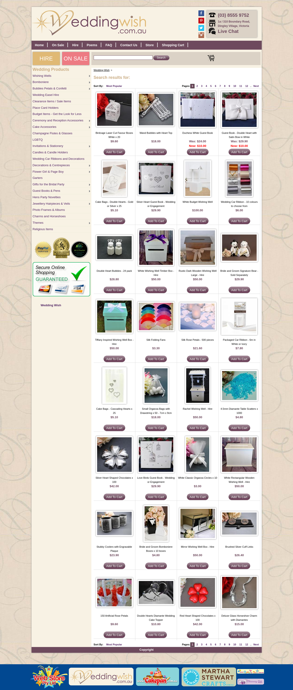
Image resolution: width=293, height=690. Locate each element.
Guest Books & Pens (46, 190)
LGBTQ (38, 139)
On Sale (58, 45)
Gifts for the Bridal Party (48, 184)
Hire (75, 45)
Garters (38, 178)
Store (149, 45)
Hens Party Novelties (47, 197)
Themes (38, 222)
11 (240, 86)
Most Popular (114, 86)
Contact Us (128, 45)
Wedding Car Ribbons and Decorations (58, 158)
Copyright (146, 649)
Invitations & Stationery (48, 146)
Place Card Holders (46, 107)
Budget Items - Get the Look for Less (57, 114)
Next (256, 86)
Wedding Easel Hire (46, 95)
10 (234, 86)
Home (39, 45)
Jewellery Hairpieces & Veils (51, 203)
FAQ (108, 45)
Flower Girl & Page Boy (48, 171)
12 (246, 86)
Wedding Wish (51, 305)
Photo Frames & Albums (49, 210)
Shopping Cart (173, 45)
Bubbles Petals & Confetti (50, 88)
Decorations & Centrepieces (51, 165)
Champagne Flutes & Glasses (53, 133)
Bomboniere (41, 82)
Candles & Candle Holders (50, 152)
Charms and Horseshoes (49, 216)
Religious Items (43, 229)
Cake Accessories (44, 127)
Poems (92, 45)
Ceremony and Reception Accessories (58, 120)
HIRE (46, 58)
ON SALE (75, 58)
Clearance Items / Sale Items (52, 101)
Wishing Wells (42, 75)
